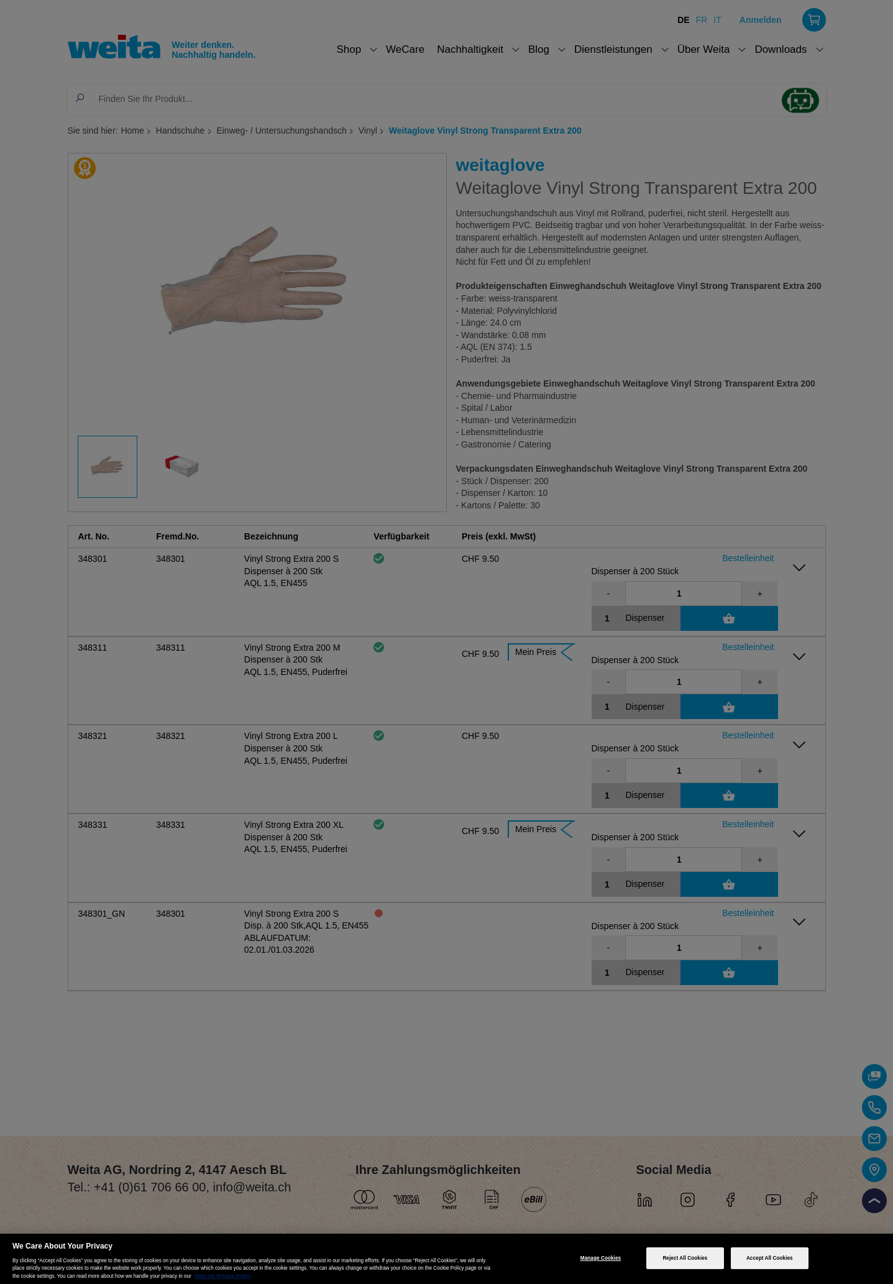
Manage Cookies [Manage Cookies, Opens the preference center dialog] (600, 1258)
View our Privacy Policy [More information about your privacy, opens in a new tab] (223, 1276)
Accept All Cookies (769, 1258)
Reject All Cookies (684, 1258)
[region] (446, 1259)
